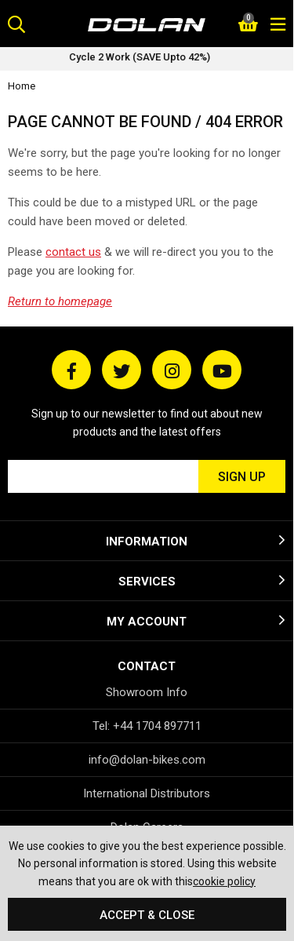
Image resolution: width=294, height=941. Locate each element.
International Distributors (146, 793)
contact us (73, 252)
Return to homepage (60, 301)
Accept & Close (147, 915)
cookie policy (224, 881)
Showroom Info (146, 692)
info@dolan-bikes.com (147, 760)
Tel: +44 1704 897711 (147, 726)
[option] (146, 59)
